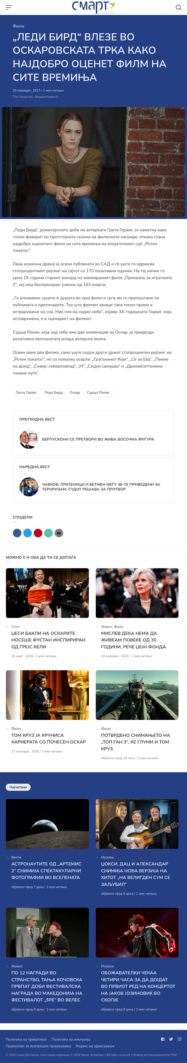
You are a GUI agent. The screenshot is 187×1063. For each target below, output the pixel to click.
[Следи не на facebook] (163, 1039)
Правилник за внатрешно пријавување (38, 1046)
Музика (107, 862)
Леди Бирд (53, 392)
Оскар (75, 392)
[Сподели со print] (59, 533)
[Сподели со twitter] (27, 533)
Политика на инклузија (71, 1039)
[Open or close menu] (9, 8)
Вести (16, 862)
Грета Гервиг (26, 392)
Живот (106, 628)
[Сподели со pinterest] (38, 533)
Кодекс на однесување (95, 1046)
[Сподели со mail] (48, 533)
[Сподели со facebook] (17, 533)
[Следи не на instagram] (178, 1039)
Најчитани (18, 790)
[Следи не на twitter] (171, 1039)
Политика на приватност (26, 1039)
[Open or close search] (178, 7)
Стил (15, 628)
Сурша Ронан (98, 392)
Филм (18, 26)
